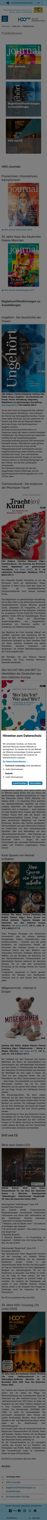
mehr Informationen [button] (14, 769)
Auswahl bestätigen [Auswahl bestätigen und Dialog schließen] (20, 783)
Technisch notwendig (22, 766)
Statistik (8, 773)
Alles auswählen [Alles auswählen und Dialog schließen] (35, 783)
